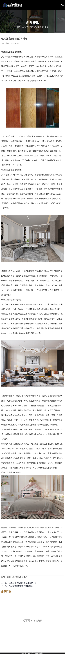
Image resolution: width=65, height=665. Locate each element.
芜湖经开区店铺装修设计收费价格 (23, 583)
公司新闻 (25, 27)
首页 (18, 27)
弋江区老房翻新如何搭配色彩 (21, 586)
